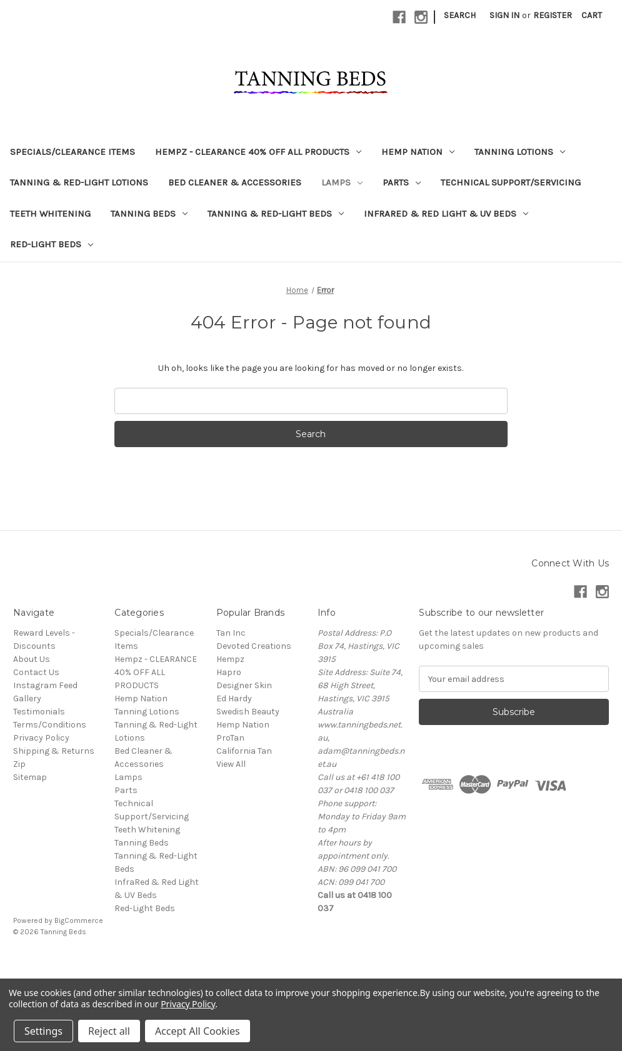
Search (460, 15)
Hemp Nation (417, 151)
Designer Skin (244, 685)
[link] (311, 960)
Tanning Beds (149, 213)
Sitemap (30, 777)
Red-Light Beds (51, 244)
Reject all (109, 1031)
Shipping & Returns (53, 751)
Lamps (342, 182)
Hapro (228, 672)
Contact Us (36, 672)
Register (552, 15)
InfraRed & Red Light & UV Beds (446, 213)
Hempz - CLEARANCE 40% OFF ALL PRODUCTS (258, 151)
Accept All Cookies (197, 1031)
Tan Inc (231, 633)
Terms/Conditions (49, 724)
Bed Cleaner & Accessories (234, 182)
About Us (31, 659)
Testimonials (39, 711)
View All (231, 764)
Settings (43, 1031)
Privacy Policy (41, 738)
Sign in (504, 15)
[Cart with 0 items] (591, 15)
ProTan (230, 738)
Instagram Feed (45, 685)
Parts (402, 182)
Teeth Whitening (50, 213)
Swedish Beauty (247, 711)
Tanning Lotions (519, 151)
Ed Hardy (234, 698)
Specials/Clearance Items (72, 151)
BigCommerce (78, 920)
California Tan (244, 751)
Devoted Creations (253, 646)
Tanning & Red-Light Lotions (79, 182)
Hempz (230, 659)
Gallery (27, 698)
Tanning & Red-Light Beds (276, 213)
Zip (19, 764)
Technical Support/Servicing (511, 182)
